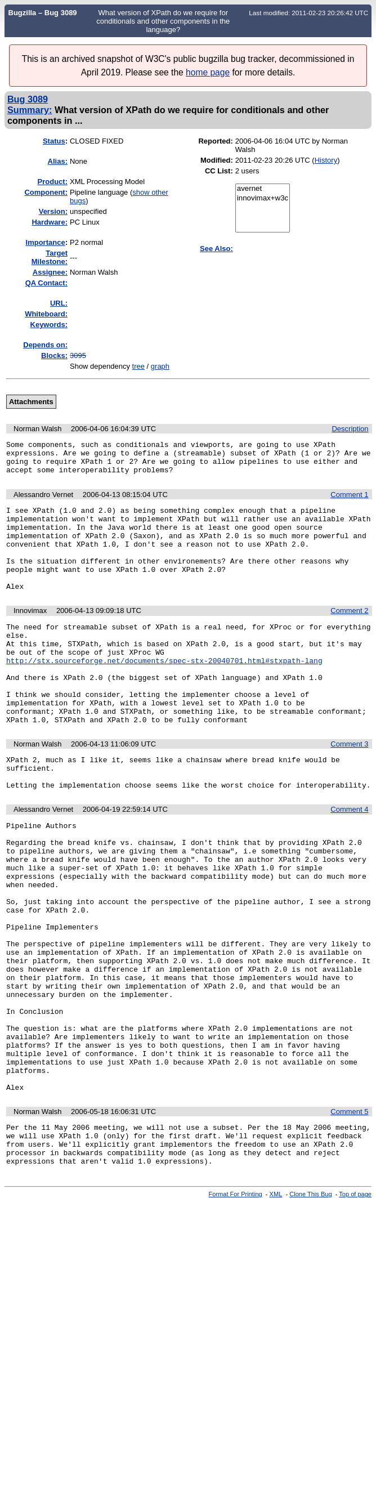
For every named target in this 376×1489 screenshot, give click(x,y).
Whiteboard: (46, 314)
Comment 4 (349, 860)
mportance (45, 242)
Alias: (58, 161)
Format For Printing (235, 1307)
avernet (263, 189)
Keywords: (49, 324)
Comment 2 (349, 634)
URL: (59, 303)
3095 (78, 355)
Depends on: (45, 345)
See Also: (216, 248)
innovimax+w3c (263, 198)
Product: (53, 181)
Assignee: (50, 272)
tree (138, 366)
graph (160, 366)
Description (350, 428)
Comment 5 (349, 1216)
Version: (53, 211)
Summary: (29, 110)
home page (208, 72)
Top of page (355, 1307)
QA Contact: (46, 283)
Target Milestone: (50, 257)
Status (54, 141)
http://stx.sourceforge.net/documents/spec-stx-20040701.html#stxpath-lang (164, 692)
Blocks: (54, 355)
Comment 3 (349, 788)
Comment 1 (349, 501)
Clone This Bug (310, 1307)
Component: (46, 192)
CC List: (219, 171)
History (326, 160)
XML (276, 1307)
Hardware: (50, 222)
